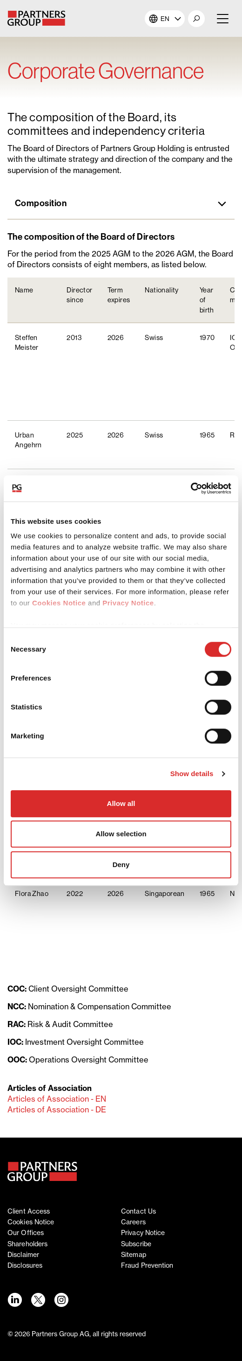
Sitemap (133, 1254)
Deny (121, 864)
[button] (196, 18)
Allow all (121, 803)
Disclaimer (23, 1254)
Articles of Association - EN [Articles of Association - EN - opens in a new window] (56, 1099)
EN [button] (165, 18)
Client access (28, 1211)
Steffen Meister (27, 342)
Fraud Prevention (147, 1265)
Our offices (25, 1232)
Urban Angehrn (28, 440)
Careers (133, 1222)
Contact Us (138, 1211)
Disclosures (24, 1265)
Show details (192, 774)
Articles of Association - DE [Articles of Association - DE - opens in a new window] (56, 1109)
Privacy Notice (128, 603)
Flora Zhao (31, 893)
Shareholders (27, 1244)
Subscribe (136, 1244)
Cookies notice (30, 1222)
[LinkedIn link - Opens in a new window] (14, 1300)
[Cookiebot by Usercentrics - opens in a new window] (190, 488)
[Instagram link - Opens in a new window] (61, 1300)
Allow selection (120, 834)
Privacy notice (143, 1232)
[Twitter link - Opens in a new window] (38, 1300)
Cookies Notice (59, 603)
